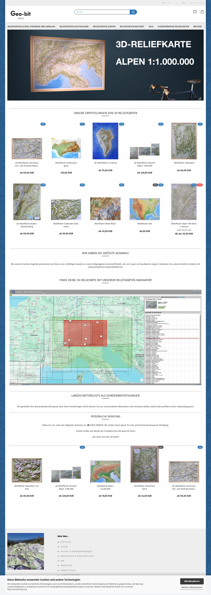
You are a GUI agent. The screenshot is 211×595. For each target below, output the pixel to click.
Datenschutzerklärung (17, 589)
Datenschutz (66, 567)
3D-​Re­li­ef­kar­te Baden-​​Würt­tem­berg (26, 227)
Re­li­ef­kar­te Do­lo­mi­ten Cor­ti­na (26, 489)
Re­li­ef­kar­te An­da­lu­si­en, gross (66, 166)
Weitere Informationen (192, 587)
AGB (62, 562)
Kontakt (64, 548)
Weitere (197, 26)
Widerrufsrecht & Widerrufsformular (77, 558)
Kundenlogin (197, 3)
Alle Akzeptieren (192, 581)
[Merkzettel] (195, 12)
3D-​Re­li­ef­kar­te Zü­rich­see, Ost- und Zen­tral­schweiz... (27, 166)
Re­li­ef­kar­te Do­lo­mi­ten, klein (144, 489)
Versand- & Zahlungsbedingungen (76, 553)
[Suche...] (133, 12)
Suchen (166, 3)
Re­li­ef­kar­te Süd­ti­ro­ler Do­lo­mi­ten (66, 227)
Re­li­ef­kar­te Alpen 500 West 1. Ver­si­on (184, 227)
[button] (202, 12)
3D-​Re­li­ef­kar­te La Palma (105, 164)
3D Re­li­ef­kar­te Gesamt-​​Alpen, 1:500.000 (145, 166)
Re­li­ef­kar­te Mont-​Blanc (105, 225)
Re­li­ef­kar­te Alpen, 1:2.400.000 (105, 489)
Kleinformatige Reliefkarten (173, 26)
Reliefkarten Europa (104, 26)
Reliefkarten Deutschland (74, 26)
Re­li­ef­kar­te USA (144, 225)
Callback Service (68, 572)
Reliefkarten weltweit (132, 26)
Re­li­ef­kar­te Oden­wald (184, 164)
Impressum (66, 543)
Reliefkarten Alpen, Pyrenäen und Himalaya (31, 26)
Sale (151, 26)
